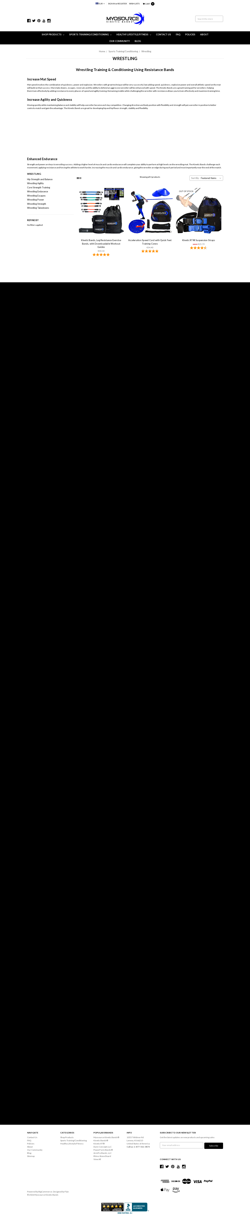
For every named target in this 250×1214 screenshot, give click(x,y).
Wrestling (146, 51)
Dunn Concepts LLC (102, 1146)
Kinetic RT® (99, 1143)
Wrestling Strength (36, 203)
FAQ (178, 34)
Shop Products (53, 34)
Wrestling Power (35, 199)
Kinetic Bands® (100, 1140)
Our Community (119, 41)
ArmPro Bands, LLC (102, 1153)
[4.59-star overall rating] (198, 248)
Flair (67, 1191)
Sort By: (195, 178)
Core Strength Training (38, 187)
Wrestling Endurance (37, 191)
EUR (100, 3)
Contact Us (163, 34)
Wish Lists (134, 3)
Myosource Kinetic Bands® (106, 1137)
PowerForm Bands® (103, 1150)
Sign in (111, 3)
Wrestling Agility (35, 183)
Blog (138, 41)
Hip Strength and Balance (39, 179)
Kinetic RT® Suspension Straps (198, 240)
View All (97, 1159)
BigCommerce (45, 1191)
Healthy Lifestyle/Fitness (133, 34)
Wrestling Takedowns (38, 207)
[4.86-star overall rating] (150, 251)
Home (102, 51)
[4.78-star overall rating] (101, 255)
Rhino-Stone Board (102, 1156)
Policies (190, 34)
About (204, 34)
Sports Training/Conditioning (90, 34)
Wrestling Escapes (36, 195)
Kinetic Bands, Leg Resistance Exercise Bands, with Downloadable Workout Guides (101, 243)
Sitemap (31, 1156)
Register (122, 3)
